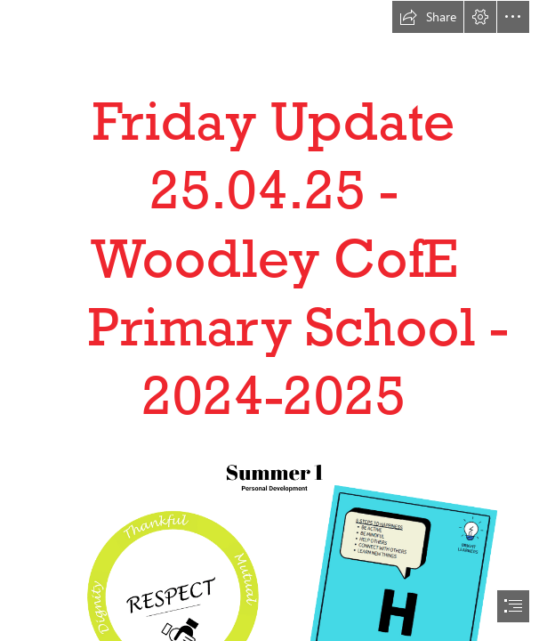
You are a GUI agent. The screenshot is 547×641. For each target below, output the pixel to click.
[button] (427, 17)
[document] (273, 320)
